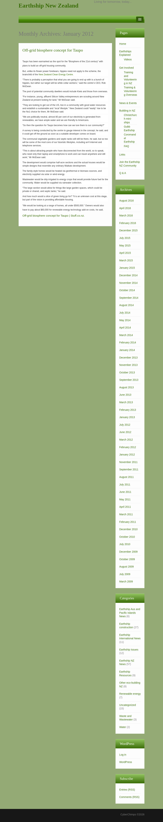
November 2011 (128, 462)
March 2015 (126, 260)
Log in (122, 754)
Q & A (122, 173)
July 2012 (124, 424)
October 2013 (127, 372)
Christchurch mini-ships (130, 119)
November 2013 (128, 364)
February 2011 (127, 521)
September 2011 (128, 469)
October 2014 (127, 290)
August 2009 (126, 566)
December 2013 (128, 357)
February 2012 (127, 447)
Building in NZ (127, 110)
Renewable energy (130, 693)
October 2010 (127, 536)
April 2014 (125, 327)
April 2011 (125, 506)
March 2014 (126, 335)
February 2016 (127, 223)
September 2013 (128, 379)
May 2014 (124, 320)
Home (122, 43)
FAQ (126, 146)
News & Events (128, 103)
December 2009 (128, 551)
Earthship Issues (128, 649)
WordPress (125, 762)
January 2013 (127, 417)
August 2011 (126, 476)
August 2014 (126, 305)
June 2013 (125, 394)
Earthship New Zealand (48, 5)
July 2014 (124, 312)
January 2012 (127, 454)
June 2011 (125, 491)
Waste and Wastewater (126, 718)
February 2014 (127, 342)
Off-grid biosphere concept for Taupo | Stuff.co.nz (53, 215)
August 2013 (126, 387)
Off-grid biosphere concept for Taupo (52, 50)
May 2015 (124, 245)
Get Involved (126, 67)
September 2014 (128, 297)
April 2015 (125, 252)
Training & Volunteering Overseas (130, 91)
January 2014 (127, 350)
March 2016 (126, 215)
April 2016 (125, 208)
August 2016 (126, 200)
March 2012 (126, 439)
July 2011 (124, 484)
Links (122, 154)
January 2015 (127, 267)
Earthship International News (130, 636)
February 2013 (127, 409)
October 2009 (127, 559)
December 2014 (128, 275)
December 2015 (128, 230)
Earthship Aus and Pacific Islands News (129, 613)
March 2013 (126, 402)
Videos (128, 59)
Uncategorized (127, 704)
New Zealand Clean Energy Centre (56, 74)
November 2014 (128, 282)
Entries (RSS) (127, 789)
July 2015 (124, 237)
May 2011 (124, 499)
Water (122, 727)
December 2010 (128, 529)
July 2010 (124, 544)
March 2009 (126, 581)
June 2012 (125, 432)
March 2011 (126, 514)
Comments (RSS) (129, 797)
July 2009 (124, 574)
